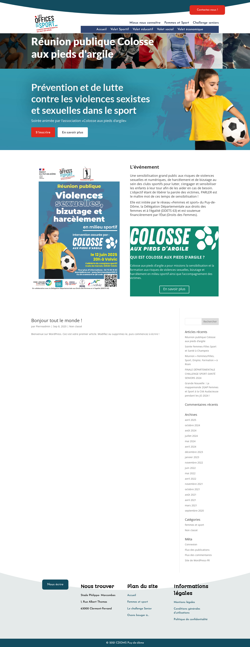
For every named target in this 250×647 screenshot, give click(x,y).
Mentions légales (184, 602)
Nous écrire (55, 584)
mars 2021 (191, 505)
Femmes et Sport (176, 22)
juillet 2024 (191, 435)
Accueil (101, 29)
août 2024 (190, 430)
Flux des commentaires (198, 555)
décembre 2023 (194, 452)
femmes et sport (194, 524)
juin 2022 (190, 468)
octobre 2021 (192, 489)
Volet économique (190, 29)
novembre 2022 (194, 462)
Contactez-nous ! (207, 9)
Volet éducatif (143, 29)
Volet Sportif (119, 29)
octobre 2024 (192, 425)
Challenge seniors (206, 22)
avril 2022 (190, 478)
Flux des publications (197, 549)
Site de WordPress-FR (197, 560)
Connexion (191, 544)
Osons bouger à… (138, 615)
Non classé (75, 326)
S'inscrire (43, 131)
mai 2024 (190, 441)
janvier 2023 (192, 457)
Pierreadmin (43, 326)
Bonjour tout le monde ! (56, 320)
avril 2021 (190, 500)
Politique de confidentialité (190, 619)
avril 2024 (190, 446)
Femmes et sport (137, 602)
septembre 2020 (194, 510)
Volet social (165, 29)
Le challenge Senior (139, 608)
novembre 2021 (194, 484)
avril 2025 (190, 420)
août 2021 (190, 494)
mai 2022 (190, 473)
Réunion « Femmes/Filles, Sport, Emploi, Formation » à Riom (201, 360)
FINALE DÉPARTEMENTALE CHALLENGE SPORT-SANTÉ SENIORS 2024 (200, 374)
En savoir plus (72, 131)
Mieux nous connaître (145, 22)
